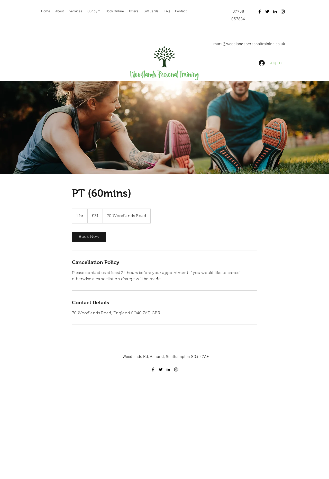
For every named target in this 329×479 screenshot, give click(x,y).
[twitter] (267, 11)
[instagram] (282, 11)
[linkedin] (275, 11)
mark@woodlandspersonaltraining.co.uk (249, 44)
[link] (89, 237)
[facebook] (259, 11)
